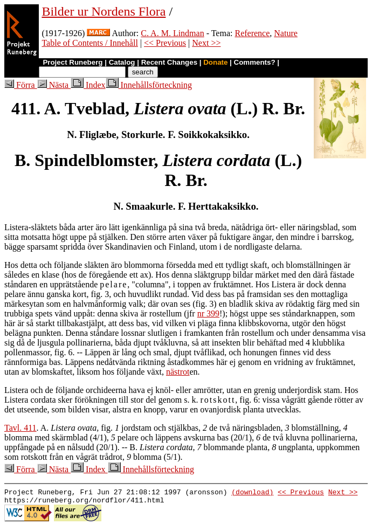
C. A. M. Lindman (172, 33)
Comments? (254, 62)
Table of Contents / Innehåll (89, 42)
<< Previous (165, 42)
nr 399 (208, 313)
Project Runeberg (72, 62)
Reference (252, 33)
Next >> (206, 42)
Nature (286, 33)
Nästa (54, 84)
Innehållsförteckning (149, 84)
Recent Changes (169, 62)
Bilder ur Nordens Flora (104, 11)
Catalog (122, 62)
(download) (252, 493)
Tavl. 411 (20, 427)
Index (88, 84)
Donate (215, 62)
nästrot (178, 371)
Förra (20, 84)
